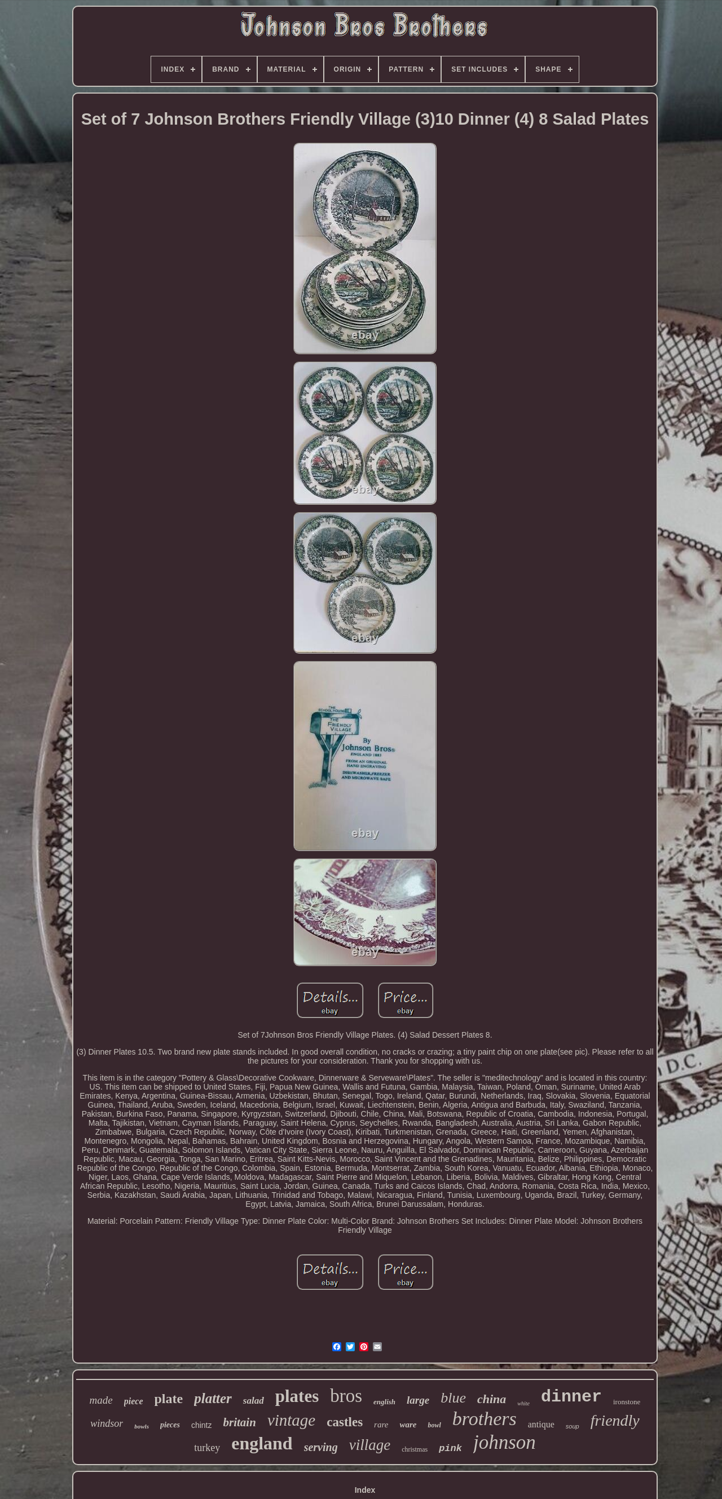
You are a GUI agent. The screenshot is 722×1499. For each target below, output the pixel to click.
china (491, 1399)
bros (346, 1396)
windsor (106, 1423)
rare (381, 1424)
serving (321, 1447)
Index (365, 1489)
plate (169, 1398)
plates (297, 1396)
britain (239, 1422)
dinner (571, 1397)
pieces (170, 1425)
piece (133, 1401)
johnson (504, 1442)
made (101, 1400)
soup (572, 1426)
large (418, 1400)
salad (253, 1400)
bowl (434, 1425)
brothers (484, 1418)
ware (407, 1424)
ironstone (626, 1401)
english (384, 1401)
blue (453, 1398)
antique (541, 1424)
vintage (291, 1420)
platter (213, 1398)
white (523, 1403)
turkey (207, 1447)
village (369, 1444)
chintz (201, 1425)
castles (345, 1422)
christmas (415, 1449)
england (261, 1443)
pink (450, 1448)
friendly (615, 1420)
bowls (141, 1426)
